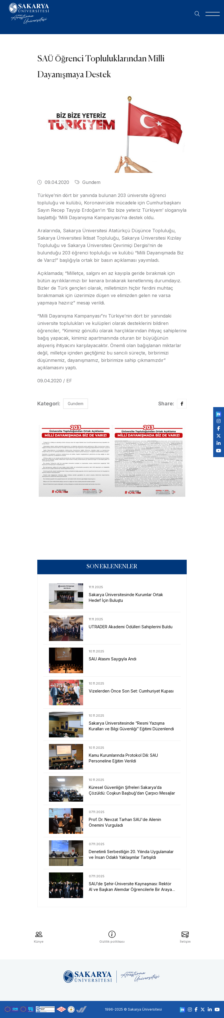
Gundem (87, 182)
